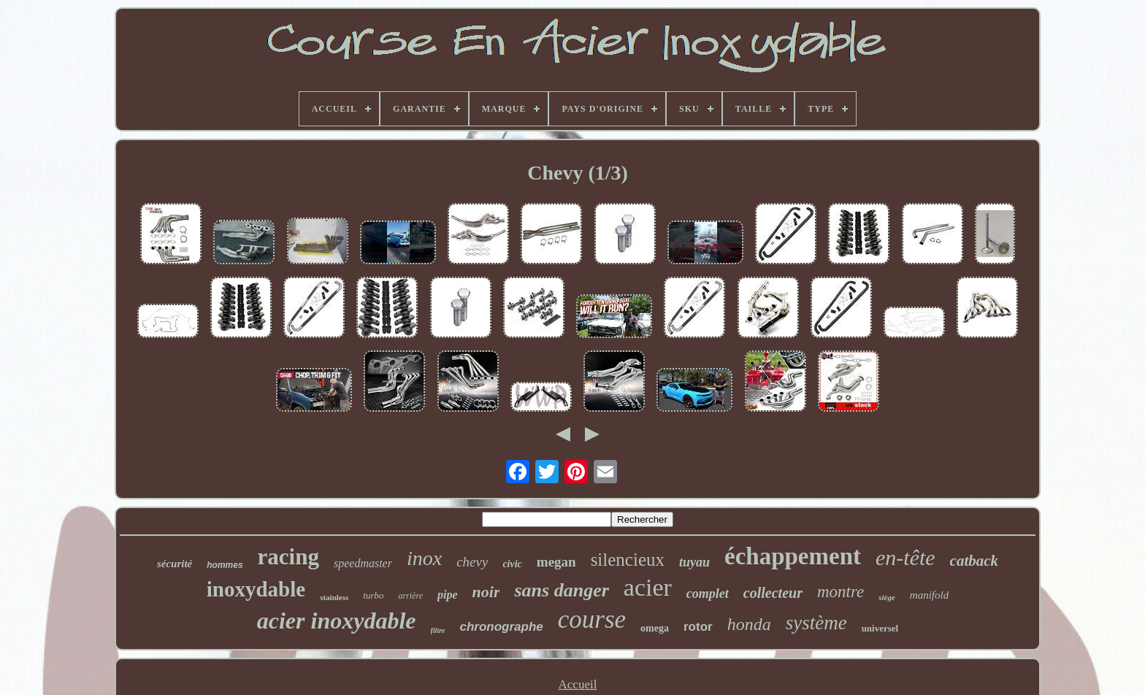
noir (486, 592)
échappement (792, 556)
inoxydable (256, 589)
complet (707, 593)
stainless (334, 597)
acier (648, 587)
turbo (373, 595)
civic (511, 563)
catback (974, 560)
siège (886, 597)
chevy (472, 561)
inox (424, 558)
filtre (438, 630)
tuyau (694, 562)
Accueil (578, 684)
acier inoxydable (336, 620)
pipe (447, 594)
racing (288, 556)
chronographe (501, 627)
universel (880, 628)
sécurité (174, 563)
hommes (224, 565)
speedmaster (363, 563)
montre (840, 592)
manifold (929, 595)
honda (749, 624)
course (592, 619)
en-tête (905, 557)
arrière (410, 596)
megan (556, 561)
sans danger (561, 590)
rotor (698, 627)
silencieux (628, 559)
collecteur (773, 593)
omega (654, 628)
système (816, 623)
